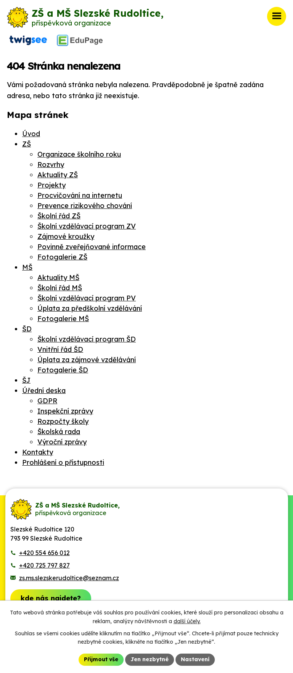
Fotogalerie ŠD (62, 370)
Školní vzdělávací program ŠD (86, 339)
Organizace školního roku (79, 154)
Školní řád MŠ (59, 287)
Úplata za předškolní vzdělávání (89, 308)
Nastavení (195, 659)
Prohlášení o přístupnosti (63, 462)
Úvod (31, 133)
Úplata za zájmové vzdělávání (86, 359)
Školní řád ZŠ (58, 216)
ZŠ (26, 144)
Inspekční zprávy (65, 411)
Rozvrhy (50, 164)
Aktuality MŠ (58, 277)
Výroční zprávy (62, 442)
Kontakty (37, 452)
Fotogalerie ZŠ (62, 257)
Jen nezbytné (149, 659)
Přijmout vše (101, 659)
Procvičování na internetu (79, 195)
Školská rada (58, 431)
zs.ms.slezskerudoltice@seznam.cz (69, 578)
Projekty (51, 185)
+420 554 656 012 (44, 553)
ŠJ (26, 380)
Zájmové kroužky (65, 236)
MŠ (27, 267)
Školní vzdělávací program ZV (86, 226)
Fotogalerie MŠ (63, 318)
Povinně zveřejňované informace (91, 246)
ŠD (27, 329)
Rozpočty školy (63, 421)
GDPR (47, 400)
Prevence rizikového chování (84, 205)
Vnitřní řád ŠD (60, 349)
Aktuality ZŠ (57, 174)
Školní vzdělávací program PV (86, 298)
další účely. (187, 621)
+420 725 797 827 (44, 565)
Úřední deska (44, 390)
